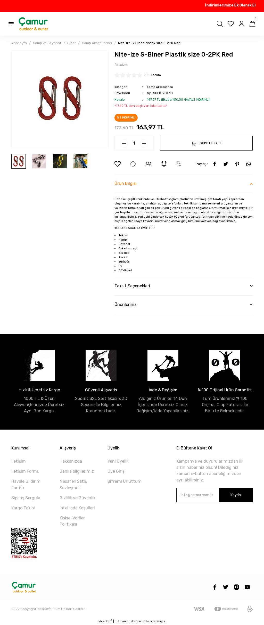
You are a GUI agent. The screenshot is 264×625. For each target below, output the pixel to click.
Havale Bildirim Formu (25, 484)
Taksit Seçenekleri (132, 286)
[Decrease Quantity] (124, 144)
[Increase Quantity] (144, 144)
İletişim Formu (25, 471)
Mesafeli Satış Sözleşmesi (73, 484)
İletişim (18, 461)
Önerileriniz (125, 304)
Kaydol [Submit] (236, 495)
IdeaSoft (105, 621)
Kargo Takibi (23, 508)
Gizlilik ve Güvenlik (77, 498)
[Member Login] (241, 24)
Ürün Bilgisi (125, 183)
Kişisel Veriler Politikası (72, 521)
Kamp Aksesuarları (161, 87)
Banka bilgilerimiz (77, 471)
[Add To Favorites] (117, 164)
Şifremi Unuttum (125, 481)
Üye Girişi (117, 471)
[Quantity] (134, 144)
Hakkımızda (71, 461)
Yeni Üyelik (118, 461)
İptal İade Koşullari (77, 508)
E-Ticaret (121, 621)
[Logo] (33, 23)
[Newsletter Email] (214, 495)
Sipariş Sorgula (25, 498)
